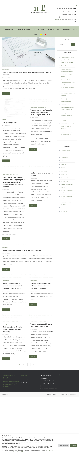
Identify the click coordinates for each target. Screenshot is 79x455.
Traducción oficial (5, 284)
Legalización (63, 164)
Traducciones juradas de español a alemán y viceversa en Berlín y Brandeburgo (13, 391)
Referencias (41, 29)
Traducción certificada (65, 178)
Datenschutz (58, 19)
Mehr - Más (5, 93)
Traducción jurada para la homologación (66, 203)
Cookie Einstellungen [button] (63, 445)
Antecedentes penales (65, 150)
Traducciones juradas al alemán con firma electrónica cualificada (22, 287)
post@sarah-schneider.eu (65, 8)
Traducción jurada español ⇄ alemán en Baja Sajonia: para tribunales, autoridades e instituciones (41, 335)
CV (34, 29)
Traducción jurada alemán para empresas (10, 189)
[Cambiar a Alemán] (46, 34)
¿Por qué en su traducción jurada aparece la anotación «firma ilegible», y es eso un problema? (67, 60)
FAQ (58, 29)
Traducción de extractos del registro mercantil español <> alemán (67, 134)
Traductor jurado (5, 69)
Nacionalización (64, 171)
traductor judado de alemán (10, 249)
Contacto (35, 34)
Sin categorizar (64, 174)
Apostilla (4, 124)
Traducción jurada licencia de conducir (66, 197)
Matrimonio (63, 167)
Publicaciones (50, 29)
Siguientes (35, 423)
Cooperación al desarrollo (24, 29)
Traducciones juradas (9, 29)
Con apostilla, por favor (10, 127)
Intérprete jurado (64, 161)
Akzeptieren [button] (73, 445)
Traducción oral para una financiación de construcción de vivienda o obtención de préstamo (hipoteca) (41, 127)
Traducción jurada (33, 330)
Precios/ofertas (66, 29)
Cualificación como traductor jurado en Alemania (68, 94)
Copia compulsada (64, 157)
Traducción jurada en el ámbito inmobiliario (38, 122)
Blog (74, 29)
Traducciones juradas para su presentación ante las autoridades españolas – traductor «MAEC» (13, 335)
